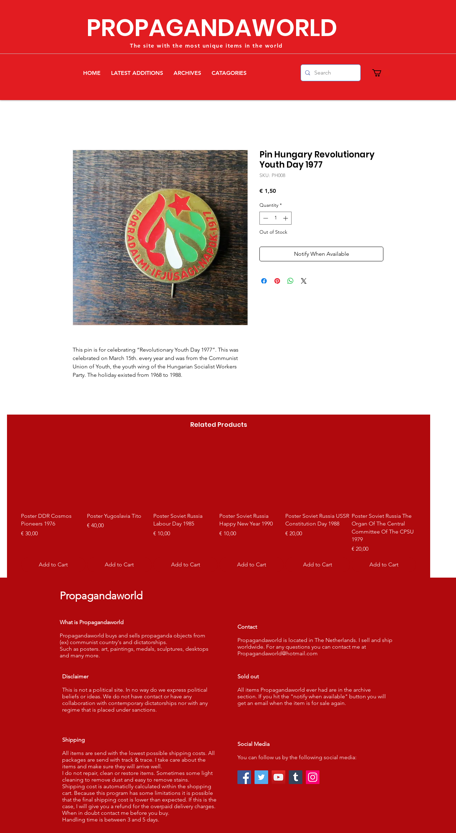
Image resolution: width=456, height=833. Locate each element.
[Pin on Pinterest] (277, 281)
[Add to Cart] (53, 564)
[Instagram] (312, 777)
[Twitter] (261, 777)
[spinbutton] (275, 218)
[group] (218, 507)
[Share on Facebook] (264, 281)
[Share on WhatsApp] (290, 281)
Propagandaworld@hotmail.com (277, 653)
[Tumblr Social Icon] (295, 777)
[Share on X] (304, 281)
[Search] (330, 73)
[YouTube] (278, 777)
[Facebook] (244, 777)
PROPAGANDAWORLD (212, 27)
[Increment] (286, 218)
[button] (381, 73)
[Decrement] (264, 218)
